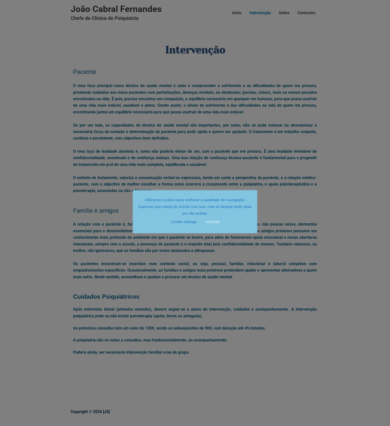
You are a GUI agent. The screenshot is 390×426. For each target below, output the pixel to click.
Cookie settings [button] (184, 222)
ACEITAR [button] (213, 222)
